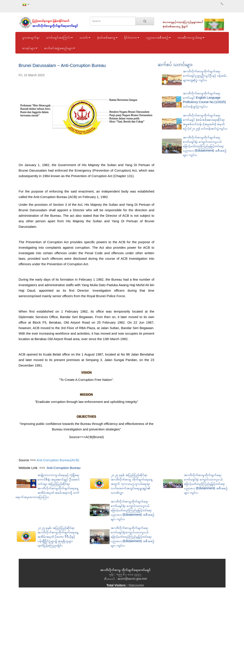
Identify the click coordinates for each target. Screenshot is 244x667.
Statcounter (136, 585)
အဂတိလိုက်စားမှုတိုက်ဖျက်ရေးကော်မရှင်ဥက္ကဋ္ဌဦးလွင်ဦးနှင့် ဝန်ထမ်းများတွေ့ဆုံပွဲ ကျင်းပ (205, 75)
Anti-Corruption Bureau (63, 468)
